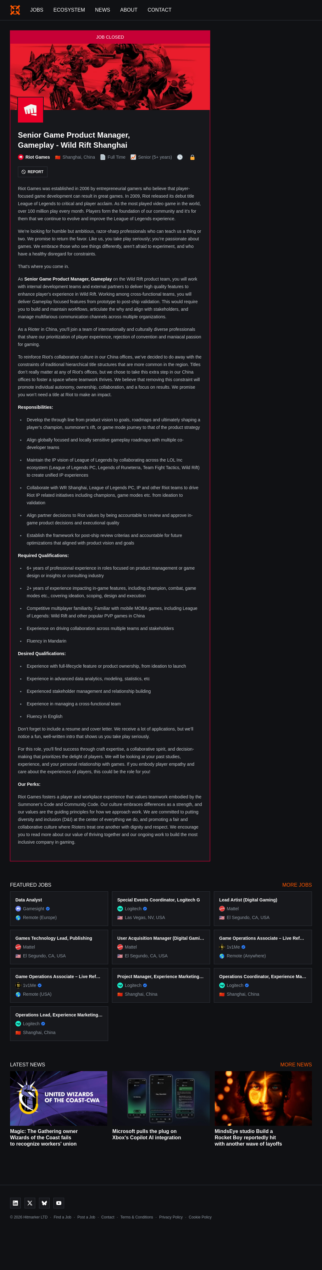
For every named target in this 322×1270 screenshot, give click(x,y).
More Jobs (297, 885)
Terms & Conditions (136, 1217)
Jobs (36, 10)
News (102, 10)
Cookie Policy (200, 1217)
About (128, 10)
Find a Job (62, 1217)
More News (296, 1064)
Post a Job (86, 1217)
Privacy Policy (171, 1217)
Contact (159, 10)
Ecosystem (69, 10)
